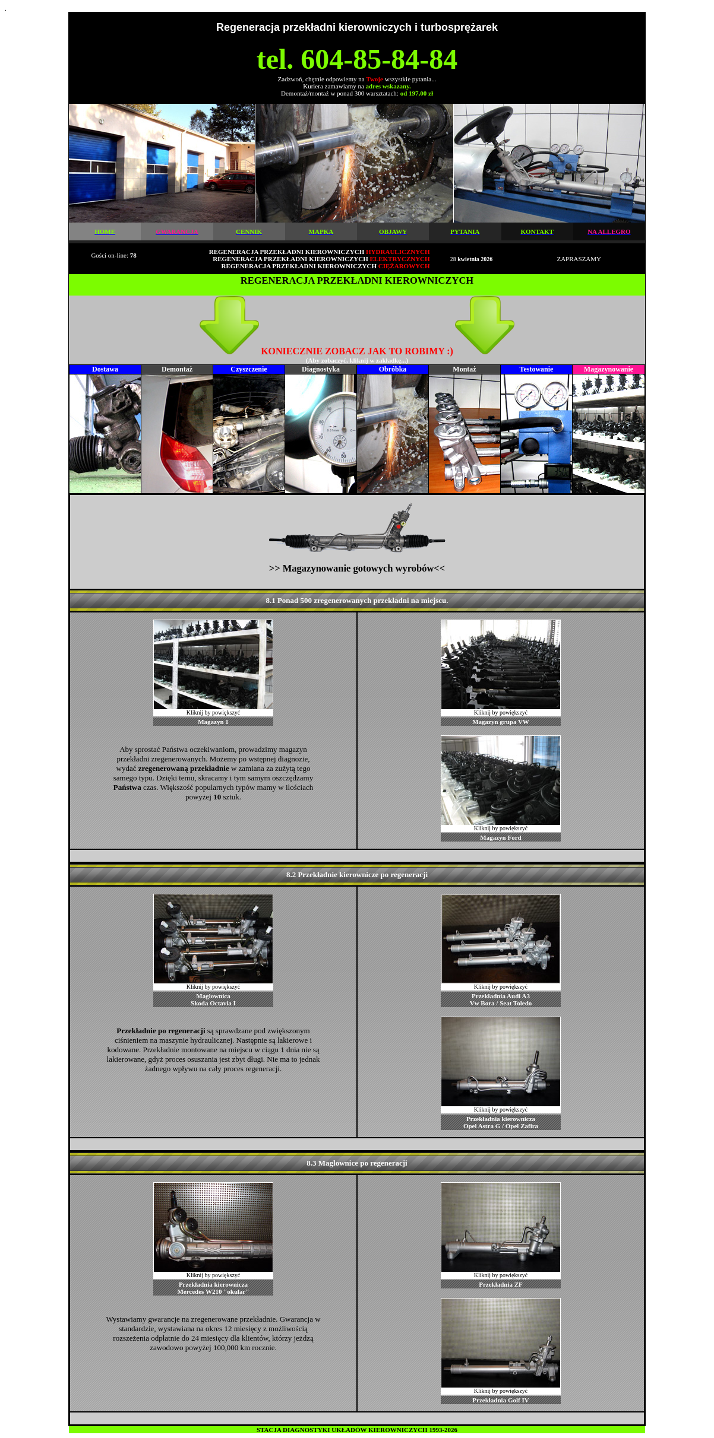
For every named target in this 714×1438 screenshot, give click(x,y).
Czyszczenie (248, 369)
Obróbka (393, 369)
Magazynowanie (608, 369)
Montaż (464, 369)
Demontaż (177, 369)
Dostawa (105, 369)
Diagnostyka (321, 369)
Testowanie (537, 369)
